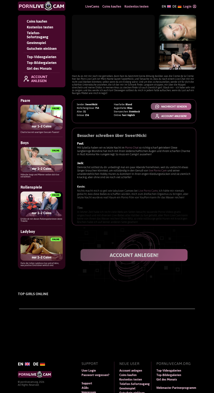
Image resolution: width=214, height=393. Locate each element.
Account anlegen (130, 370)
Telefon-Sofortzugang (37, 35)
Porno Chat (132, 147)
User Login (89, 370)
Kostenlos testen (40, 27)
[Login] (189, 6)
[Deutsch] (176, 6)
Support (87, 383)
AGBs (85, 388)
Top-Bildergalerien (41, 63)
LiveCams (92, 6)
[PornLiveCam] (41, 6)
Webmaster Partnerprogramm (176, 388)
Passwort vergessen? (95, 375)
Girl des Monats (39, 68)
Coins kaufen (37, 21)
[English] (166, 6)
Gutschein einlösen (42, 49)
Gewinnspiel (36, 43)
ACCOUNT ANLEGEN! (134, 255)
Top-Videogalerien (41, 57)
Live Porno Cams (148, 193)
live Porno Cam (158, 171)
